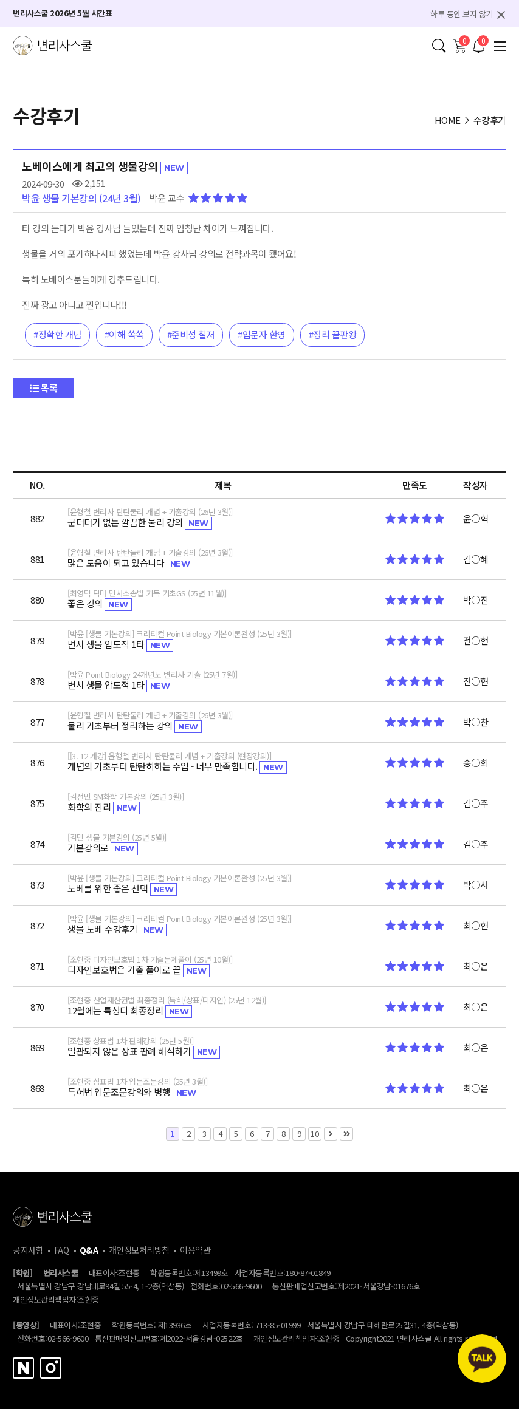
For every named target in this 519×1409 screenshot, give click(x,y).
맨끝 (346, 1134)
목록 (43, 387)
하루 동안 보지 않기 (461, 14)
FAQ (61, 1250)
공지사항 (28, 1250)
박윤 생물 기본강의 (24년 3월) (81, 198)
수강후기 (489, 120)
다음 (330, 1134)
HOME (448, 120)
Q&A (89, 1250)
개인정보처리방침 (139, 1250)
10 (313, 1133)
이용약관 (195, 1250)
